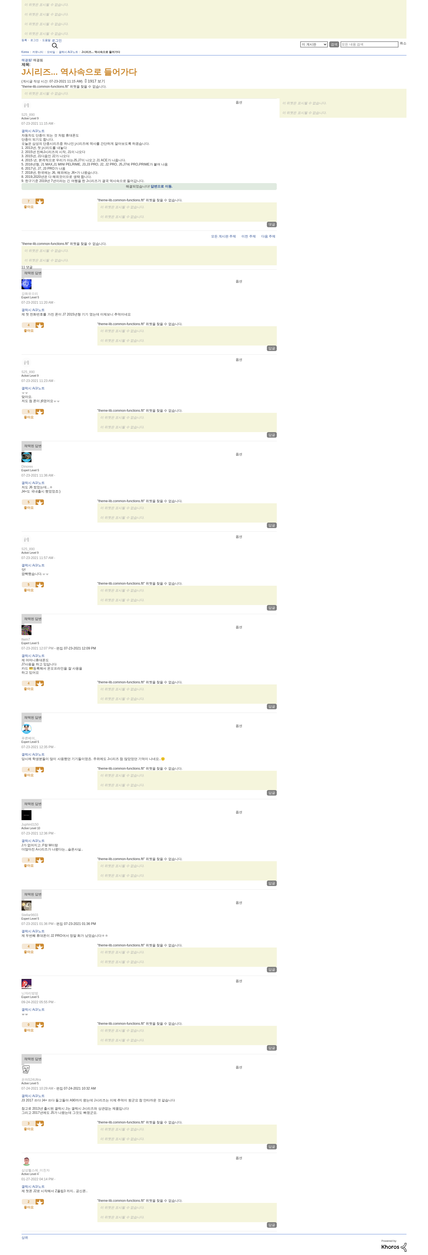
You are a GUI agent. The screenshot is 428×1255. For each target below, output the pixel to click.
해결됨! (27, 60)
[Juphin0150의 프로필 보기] (30, 824)
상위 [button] (25, 1238)
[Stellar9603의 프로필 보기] (30, 915)
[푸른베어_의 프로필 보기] (29, 738)
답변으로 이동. (161, 186)
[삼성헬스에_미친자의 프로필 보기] (36, 1170)
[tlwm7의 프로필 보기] (26, 639)
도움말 (46, 40)
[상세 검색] (314, 44)
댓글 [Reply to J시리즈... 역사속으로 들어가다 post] (272, 224)
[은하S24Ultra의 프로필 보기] (31, 1080)
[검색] (369, 44)
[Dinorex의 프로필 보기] (27, 467)
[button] (40, 201)
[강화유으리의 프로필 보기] (30, 294)
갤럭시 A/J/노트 (33, 131)
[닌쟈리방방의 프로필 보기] (30, 993)
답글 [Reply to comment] (272, 348)
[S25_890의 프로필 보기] (28, 115)
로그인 (57, 40)
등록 (24, 40)
